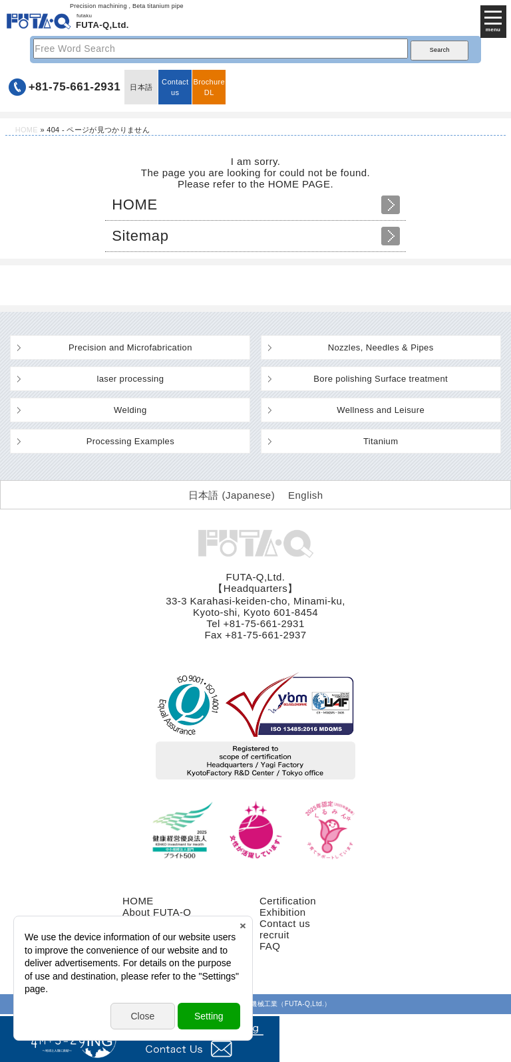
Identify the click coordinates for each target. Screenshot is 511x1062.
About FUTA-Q (156, 912)
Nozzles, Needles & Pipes (381, 347)
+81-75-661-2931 (75, 86)
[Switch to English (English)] (305, 494)
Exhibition (282, 912)
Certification (287, 900)
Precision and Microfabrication (130, 347)
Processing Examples (130, 441)
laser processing (130, 379)
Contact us (175, 87)
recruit (274, 934)
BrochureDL (209, 87)
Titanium (381, 441)
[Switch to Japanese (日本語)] (232, 494)
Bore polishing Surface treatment (380, 379)
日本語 (141, 87)
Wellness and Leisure (381, 410)
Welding (130, 410)
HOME (26, 130)
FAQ (269, 946)
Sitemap (140, 235)
